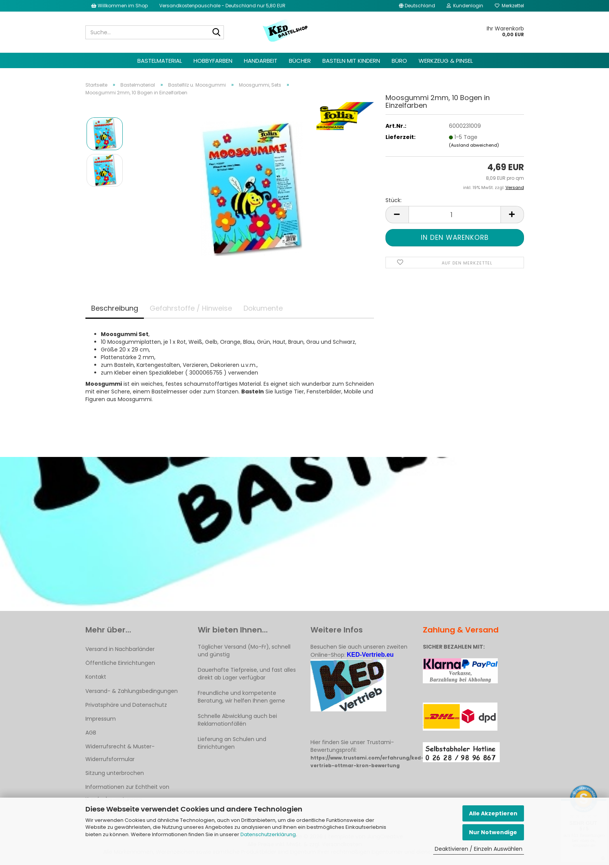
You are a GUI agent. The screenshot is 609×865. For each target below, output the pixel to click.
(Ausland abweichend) (474, 145)
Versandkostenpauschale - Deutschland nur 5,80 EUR (222, 5)
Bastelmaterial (159, 61)
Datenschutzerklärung (268, 834)
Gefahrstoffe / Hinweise (191, 308)
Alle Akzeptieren (493, 813)
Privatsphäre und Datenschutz (126, 705)
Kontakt (95, 677)
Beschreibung (114, 308)
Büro (399, 61)
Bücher (300, 61)
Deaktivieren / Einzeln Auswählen (478, 849)
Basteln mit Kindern (351, 61)
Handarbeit (260, 61)
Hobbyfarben (213, 61)
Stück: (393, 200)
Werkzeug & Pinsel (446, 61)
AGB (90, 732)
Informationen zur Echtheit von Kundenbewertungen (127, 793)
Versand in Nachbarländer (120, 649)
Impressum (100, 719)
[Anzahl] (455, 214)
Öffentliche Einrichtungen (120, 663)
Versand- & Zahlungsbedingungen (131, 691)
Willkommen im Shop (119, 5)
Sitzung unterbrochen (114, 773)
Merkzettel (509, 5)
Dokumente (263, 308)
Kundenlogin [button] (465, 5)
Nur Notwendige (493, 832)
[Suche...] (216, 33)
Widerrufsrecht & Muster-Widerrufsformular (120, 753)
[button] (417, 6)
